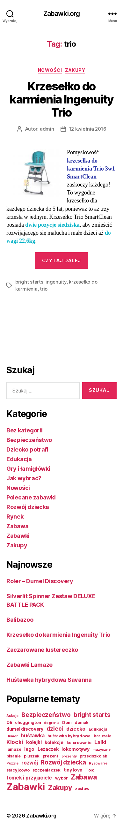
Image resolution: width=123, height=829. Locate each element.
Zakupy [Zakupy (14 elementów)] (60, 788)
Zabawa (17, 526)
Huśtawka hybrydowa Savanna (49, 679)
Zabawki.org (61, 13)
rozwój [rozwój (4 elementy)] (29, 763)
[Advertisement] (31, 339)
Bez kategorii (24, 430)
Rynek (15, 516)
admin (47, 129)
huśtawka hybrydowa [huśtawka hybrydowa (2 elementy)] (68, 736)
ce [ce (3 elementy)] (9, 722)
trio (43, 289)
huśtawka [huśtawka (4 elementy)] (32, 736)
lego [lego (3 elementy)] (29, 749)
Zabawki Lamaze (29, 664)
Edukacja (19, 459)
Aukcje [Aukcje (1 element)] (12, 716)
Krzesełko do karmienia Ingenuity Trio (61, 99)
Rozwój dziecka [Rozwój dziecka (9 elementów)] (63, 762)
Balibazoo (19, 619)
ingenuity (56, 282)
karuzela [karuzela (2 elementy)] (103, 736)
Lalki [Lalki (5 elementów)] (100, 742)
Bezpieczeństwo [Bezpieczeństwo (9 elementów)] (45, 715)
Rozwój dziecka (27, 507)
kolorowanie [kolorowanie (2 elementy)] (79, 742)
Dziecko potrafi (27, 449)
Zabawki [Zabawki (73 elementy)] (25, 786)
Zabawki (18, 535)
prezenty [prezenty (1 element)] (69, 756)
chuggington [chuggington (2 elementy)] (28, 722)
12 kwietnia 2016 (87, 129)
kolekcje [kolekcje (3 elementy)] (54, 742)
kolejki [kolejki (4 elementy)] (33, 742)
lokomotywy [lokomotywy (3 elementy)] (75, 749)
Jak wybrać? (23, 478)
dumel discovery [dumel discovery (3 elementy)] (24, 729)
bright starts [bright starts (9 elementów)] (92, 715)
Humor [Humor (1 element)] (12, 736)
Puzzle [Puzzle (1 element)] (12, 763)
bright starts (29, 282)
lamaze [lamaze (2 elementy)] (13, 749)
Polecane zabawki (31, 497)
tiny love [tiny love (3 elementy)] (73, 769)
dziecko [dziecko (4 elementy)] (75, 729)
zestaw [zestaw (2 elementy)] (82, 788)
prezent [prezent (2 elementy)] (50, 756)
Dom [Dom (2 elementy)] (66, 722)
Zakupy (75, 70)
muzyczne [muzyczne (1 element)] (101, 750)
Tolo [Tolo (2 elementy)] (89, 770)
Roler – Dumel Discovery (39, 581)
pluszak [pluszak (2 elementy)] (32, 756)
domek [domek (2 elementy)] (82, 722)
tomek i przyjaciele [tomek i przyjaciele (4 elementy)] (29, 778)
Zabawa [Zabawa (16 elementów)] (84, 777)
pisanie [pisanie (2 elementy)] (13, 756)
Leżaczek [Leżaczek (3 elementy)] (48, 749)
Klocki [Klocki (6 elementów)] (14, 742)
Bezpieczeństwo (29, 440)
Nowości (50, 70)
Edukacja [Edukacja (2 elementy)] (98, 729)
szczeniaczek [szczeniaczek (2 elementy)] (47, 770)
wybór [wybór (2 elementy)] (61, 778)
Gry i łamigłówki (28, 468)
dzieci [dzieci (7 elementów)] (55, 728)
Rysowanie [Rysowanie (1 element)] (98, 763)
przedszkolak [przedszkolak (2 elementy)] (93, 756)
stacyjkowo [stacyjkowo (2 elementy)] (17, 770)
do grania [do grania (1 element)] (51, 723)
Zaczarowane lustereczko (42, 649)
